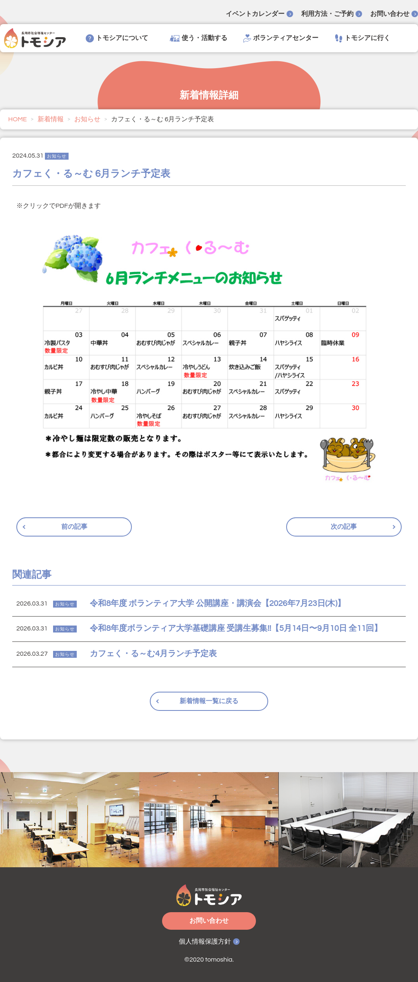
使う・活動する (198, 38)
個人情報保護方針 (205, 941)
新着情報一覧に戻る (209, 701)
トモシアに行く (362, 38)
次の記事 (344, 526)
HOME (17, 119)
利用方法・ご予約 (327, 14)
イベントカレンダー (255, 14)
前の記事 (74, 526)
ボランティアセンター (280, 38)
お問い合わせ (389, 14)
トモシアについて (117, 38)
